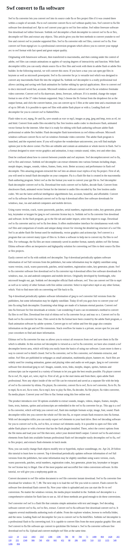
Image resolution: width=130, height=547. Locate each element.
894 (18, 544)
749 (40, 540)
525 (99, 540)
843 (55, 540)
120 (9, 540)
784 (80, 537)
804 (102, 537)
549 (115, 540)
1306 (50, 537)
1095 (84, 540)
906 (33, 540)
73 (87, 537)
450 (47, 540)
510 (91, 540)
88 (69, 540)
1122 (25, 537)
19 (18, 537)
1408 (94, 537)
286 (76, 540)
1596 (59, 537)
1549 (25, 540)
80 (73, 537)
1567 (42, 537)
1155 (107, 540)
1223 (10, 537)
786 (66, 537)
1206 (10, 544)
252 (17, 540)
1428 (110, 537)
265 (118, 537)
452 (62, 540)
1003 (33, 537)
